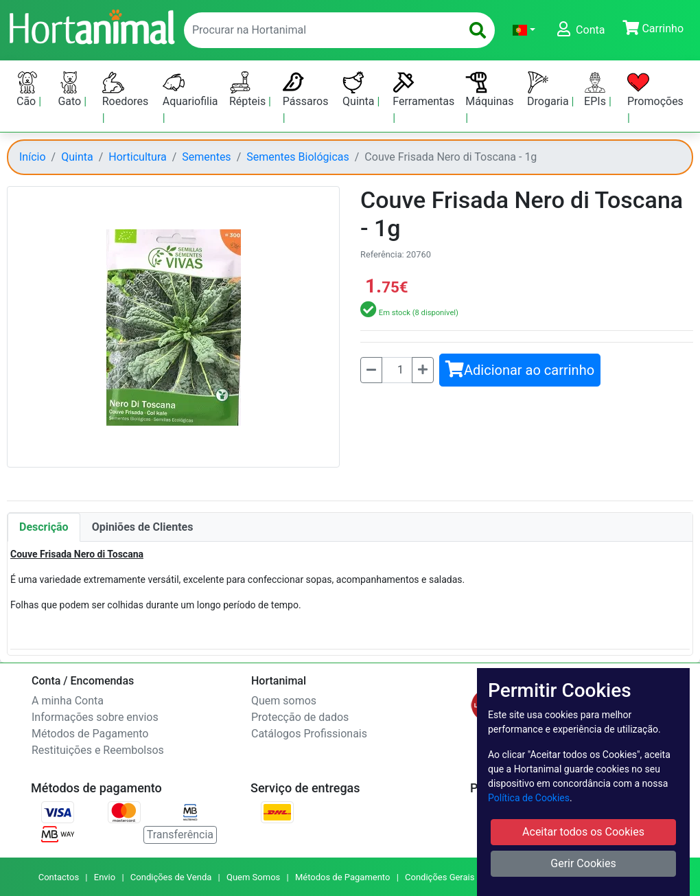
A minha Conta (68, 700)
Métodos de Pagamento (90, 733)
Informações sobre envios (95, 717)
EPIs (596, 89)
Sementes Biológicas (297, 156)
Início (32, 156)
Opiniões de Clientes (143, 526)
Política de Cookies (529, 797)
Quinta (359, 89)
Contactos (58, 877)
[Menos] (371, 370)
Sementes (206, 156)
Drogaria (549, 89)
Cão (27, 89)
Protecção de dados (300, 717)
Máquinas (489, 89)
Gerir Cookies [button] (583, 863)
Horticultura (137, 156)
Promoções (655, 89)
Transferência (180, 834)
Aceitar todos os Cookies (583, 831)
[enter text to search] (319, 30)
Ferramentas (423, 89)
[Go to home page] (91, 25)
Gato (71, 89)
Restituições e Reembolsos (98, 750)
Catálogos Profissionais (309, 733)
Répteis (248, 89)
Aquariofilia (190, 89)
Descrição (44, 526)
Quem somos (283, 700)
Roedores (125, 89)
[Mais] (423, 370)
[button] (524, 30)
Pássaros (306, 89)
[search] (477, 30)
